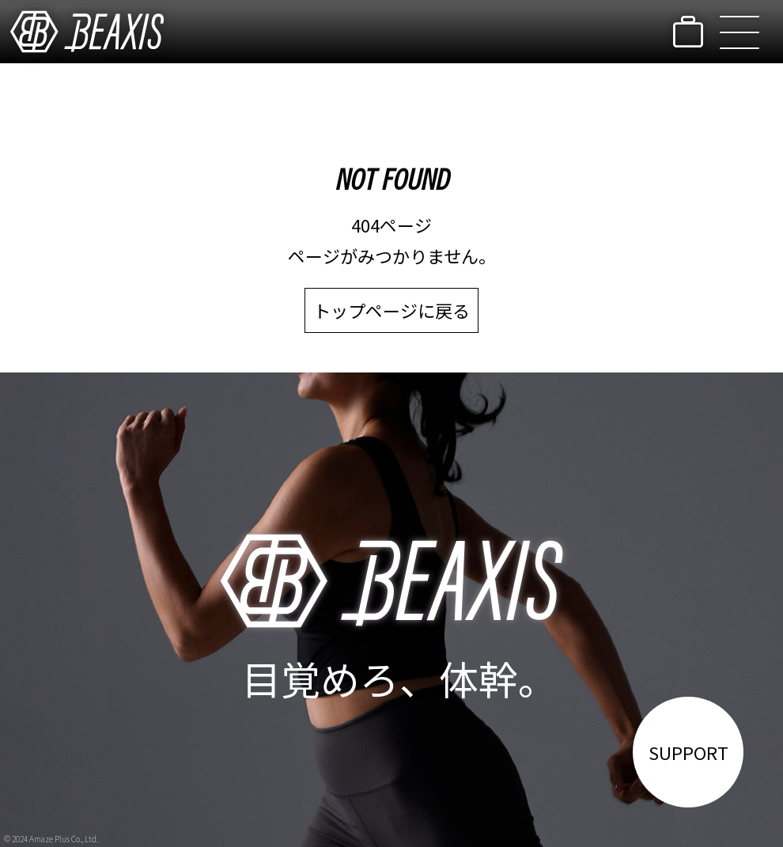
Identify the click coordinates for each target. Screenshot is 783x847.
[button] (739, 31)
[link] (87, 31)
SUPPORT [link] (688, 752)
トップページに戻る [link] (391, 310)
